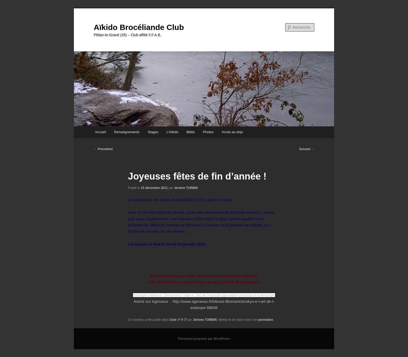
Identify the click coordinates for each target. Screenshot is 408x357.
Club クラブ (178, 320)
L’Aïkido (172, 132)
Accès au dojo (232, 132)
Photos (208, 132)
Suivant (306, 149)
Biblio (191, 132)
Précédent (103, 149)
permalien (265, 320)
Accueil (100, 132)
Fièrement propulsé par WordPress (204, 339)
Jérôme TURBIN (186, 188)
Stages (153, 132)
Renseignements (127, 132)
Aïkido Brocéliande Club (139, 27)
